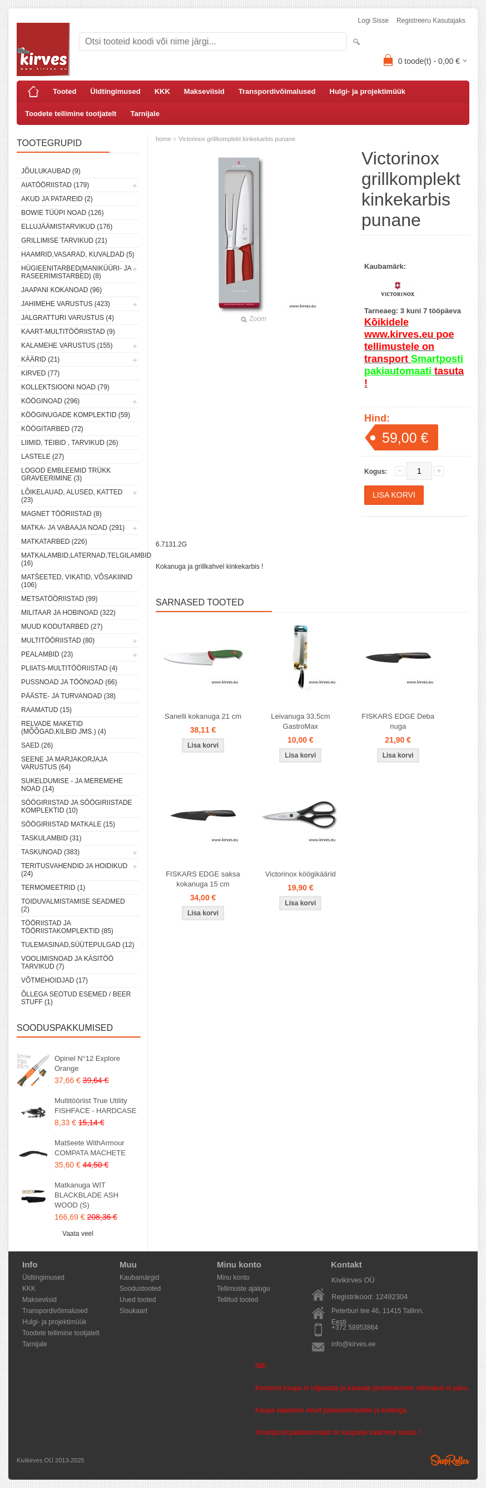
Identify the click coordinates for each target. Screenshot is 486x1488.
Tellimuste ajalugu (243, 1288)
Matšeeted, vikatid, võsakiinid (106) (76, 581)
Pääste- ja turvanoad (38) (68, 696)
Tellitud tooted (237, 1300)
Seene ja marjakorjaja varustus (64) (64, 763)
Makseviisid (204, 91)
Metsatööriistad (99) (59, 599)
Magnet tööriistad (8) (61, 514)
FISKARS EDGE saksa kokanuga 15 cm (203, 879)
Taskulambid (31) (51, 838)
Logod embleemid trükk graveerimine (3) (66, 474)
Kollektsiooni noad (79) (65, 387)
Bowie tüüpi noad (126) (62, 213)
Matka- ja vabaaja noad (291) (73, 528)
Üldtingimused (115, 91)
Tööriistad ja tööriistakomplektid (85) (67, 927)
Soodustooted (140, 1288)
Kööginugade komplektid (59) (75, 415)
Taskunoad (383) (50, 852)
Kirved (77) (40, 373)
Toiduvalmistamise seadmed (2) (73, 905)
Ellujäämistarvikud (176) (66, 227)
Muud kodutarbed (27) (61, 626)
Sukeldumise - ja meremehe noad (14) (72, 785)
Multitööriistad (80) (58, 640)
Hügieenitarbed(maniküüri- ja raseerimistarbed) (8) (76, 272)
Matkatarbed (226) (54, 541)
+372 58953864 (354, 1327)
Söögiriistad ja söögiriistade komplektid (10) (76, 806)
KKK (162, 91)
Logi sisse (373, 20)
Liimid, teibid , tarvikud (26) (69, 443)
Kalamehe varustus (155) (67, 345)
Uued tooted (138, 1300)
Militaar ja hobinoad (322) (68, 613)
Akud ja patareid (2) (57, 199)
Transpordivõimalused (277, 91)
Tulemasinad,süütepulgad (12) (77, 945)
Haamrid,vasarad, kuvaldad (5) (78, 254)
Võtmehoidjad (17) (54, 980)
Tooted (64, 91)
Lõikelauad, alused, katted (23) (72, 496)
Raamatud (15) (46, 710)
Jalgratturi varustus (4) (67, 318)
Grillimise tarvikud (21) (64, 240)
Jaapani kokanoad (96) (61, 290)
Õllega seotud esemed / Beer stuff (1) (76, 998)
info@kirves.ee (353, 1344)
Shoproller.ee (449, 1460)
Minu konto (233, 1277)
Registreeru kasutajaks (430, 20)
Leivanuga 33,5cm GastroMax (300, 721)
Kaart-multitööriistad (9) (68, 331)
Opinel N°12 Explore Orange (87, 1063)
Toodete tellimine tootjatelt (70, 113)
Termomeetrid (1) (53, 887)
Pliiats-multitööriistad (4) (69, 668)
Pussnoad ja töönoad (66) (69, 682)
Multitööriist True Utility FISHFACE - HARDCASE (95, 1105)
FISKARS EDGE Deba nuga (397, 721)
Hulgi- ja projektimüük (368, 91)
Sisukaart (133, 1311)
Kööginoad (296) (50, 401)
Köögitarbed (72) (52, 429)
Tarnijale (145, 113)
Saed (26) (37, 745)
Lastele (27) (42, 456)
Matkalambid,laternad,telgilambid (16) (80, 559)
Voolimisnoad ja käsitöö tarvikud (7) (67, 962)
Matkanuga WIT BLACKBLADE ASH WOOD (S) (86, 1195)
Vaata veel (77, 1234)
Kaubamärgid (139, 1277)
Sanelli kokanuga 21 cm (203, 716)
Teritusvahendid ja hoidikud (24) (74, 870)
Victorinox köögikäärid (300, 874)
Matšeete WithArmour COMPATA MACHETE (90, 1148)
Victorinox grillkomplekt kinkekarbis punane (236, 139)
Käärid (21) (40, 359)
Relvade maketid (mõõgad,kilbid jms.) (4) (63, 727)
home (163, 139)
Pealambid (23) (47, 654)
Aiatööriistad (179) (55, 185)
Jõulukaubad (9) (51, 171)
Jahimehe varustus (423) (65, 304)
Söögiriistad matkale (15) (68, 824)
